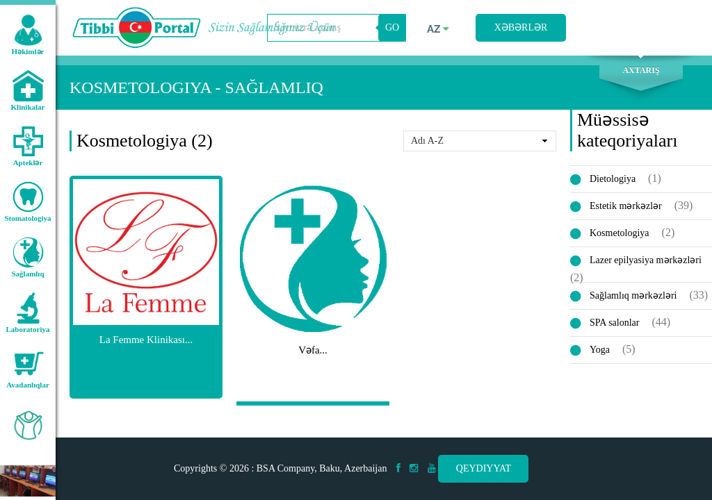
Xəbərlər (521, 27)
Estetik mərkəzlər (626, 206)
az (438, 29)
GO (392, 27)
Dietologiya (613, 179)
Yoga (600, 349)
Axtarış (640, 70)
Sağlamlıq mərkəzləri (633, 295)
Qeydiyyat (483, 468)
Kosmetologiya (619, 233)
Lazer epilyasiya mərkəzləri (646, 260)
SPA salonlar (614, 322)
